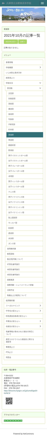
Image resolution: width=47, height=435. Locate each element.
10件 (22, 42)
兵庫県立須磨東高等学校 (18, 3)
